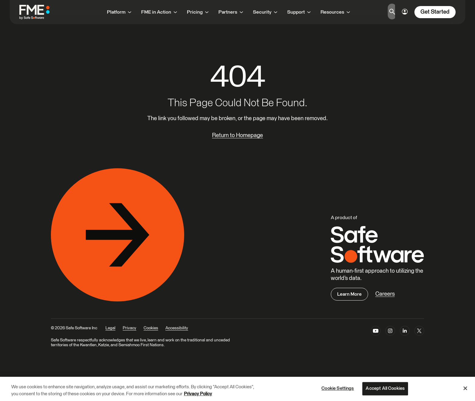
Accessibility (176, 328)
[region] (237, 389)
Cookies (151, 328)
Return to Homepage (237, 135)
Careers (385, 294)
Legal (110, 328)
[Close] (465, 388)
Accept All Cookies (385, 388)
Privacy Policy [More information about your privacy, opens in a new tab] (198, 394)
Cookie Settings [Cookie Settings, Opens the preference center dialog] (337, 388)
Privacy (129, 328)
